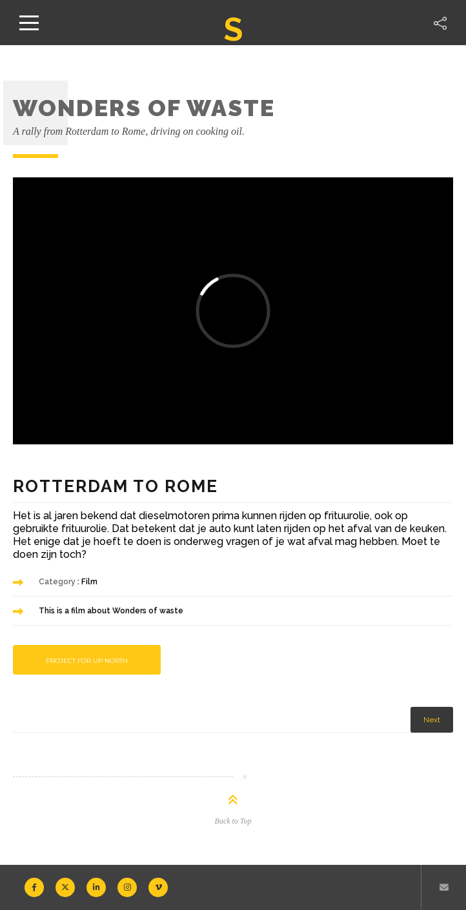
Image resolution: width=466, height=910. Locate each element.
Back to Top (233, 821)
